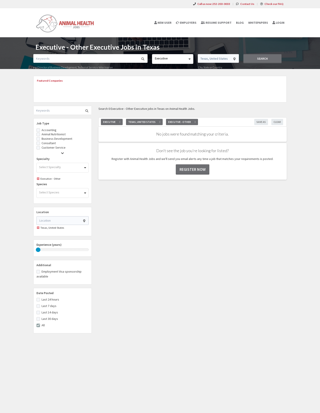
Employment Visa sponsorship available (59, 273)
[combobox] (172, 59)
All (43, 325)
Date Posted (45, 293)
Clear (277, 122)
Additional (43, 265)
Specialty (43, 159)
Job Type (42, 123)
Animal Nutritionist (54, 134)
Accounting (49, 130)
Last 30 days (50, 319)
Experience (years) (49, 245)
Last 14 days (50, 312)
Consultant (49, 143)
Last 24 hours (50, 299)
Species (41, 184)
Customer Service (54, 147)
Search (262, 59)
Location (42, 212)
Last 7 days (49, 306)
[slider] (38, 250)
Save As (261, 122)
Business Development (57, 139)
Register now (193, 169)
